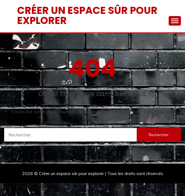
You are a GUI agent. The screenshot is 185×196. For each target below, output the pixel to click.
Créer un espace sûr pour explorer (87, 15)
